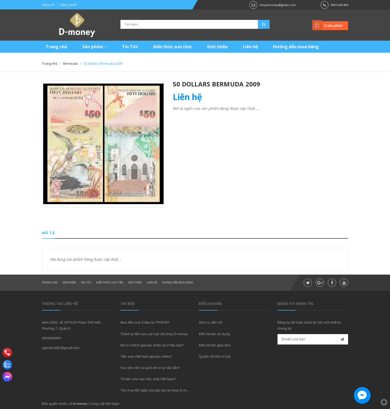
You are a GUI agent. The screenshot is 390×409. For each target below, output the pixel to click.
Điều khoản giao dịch (215, 345)
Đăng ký (48, 5)
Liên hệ (250, 47)
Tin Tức (130, 47)
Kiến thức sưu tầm (172, 47)
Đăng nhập (68, 5)
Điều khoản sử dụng (214, 334)
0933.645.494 (339, 5)
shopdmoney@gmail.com (278, 5)
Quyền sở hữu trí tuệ (214, 356)
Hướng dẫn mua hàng (296, 47)
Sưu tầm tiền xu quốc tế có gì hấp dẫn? (150, 368)
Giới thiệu (217, 47)
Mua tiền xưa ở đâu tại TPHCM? (144, 322)
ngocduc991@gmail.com (60, 348)
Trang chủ (56, 47)
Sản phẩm (94, 47)
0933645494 (51, 338)
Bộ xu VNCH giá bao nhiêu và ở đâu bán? (152, 345)
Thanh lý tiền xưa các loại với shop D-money (154, 334)
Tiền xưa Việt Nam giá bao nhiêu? (146, 356)
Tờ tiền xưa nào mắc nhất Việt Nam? (148, 379)
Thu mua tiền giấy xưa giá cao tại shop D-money (157, 390)
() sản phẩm (333, 25)
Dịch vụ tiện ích (210, 322)
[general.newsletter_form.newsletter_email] (312, 339)
